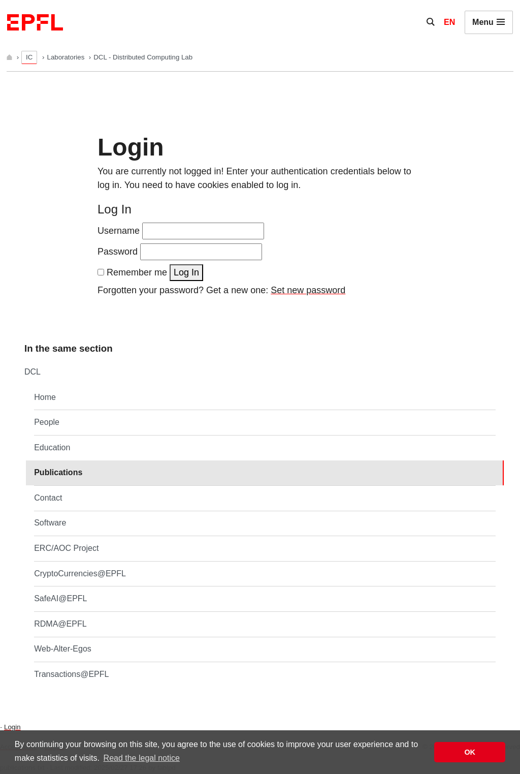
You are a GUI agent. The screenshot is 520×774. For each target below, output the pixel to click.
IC (29, 57)
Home (45, 397)
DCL (32, 371)
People (46, 422)
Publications (58, 472)
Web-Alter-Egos (62, 648)
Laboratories (66, 57)
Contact (48, 497)
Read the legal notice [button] (142, 758)
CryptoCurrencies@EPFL (80, 573)
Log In (186, 272)
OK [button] (469, 752)
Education (52, 447)
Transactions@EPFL (71, 674)
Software (50, 522)
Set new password (308, 290)
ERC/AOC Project (66, 548)
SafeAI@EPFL (60, 598)
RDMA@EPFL (60, 624)
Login (12, 727)
